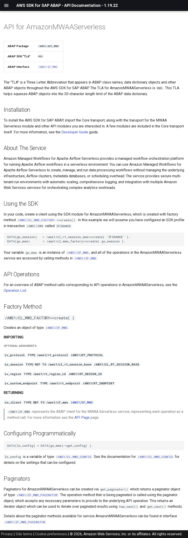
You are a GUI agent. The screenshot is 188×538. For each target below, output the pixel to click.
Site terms (24, 534)
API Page (82, 417)
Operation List (15, 290)
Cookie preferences (51, 534)
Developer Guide (74, 132)
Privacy (7, 534)
